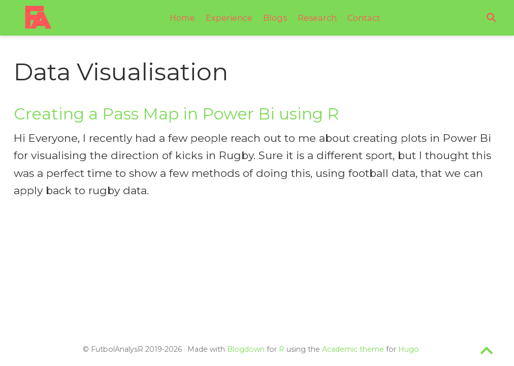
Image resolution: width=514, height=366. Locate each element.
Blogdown (246, 349)
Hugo (408, 349)
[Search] (491, 18)
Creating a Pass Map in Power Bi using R (176, 114)
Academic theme (353, 349)
